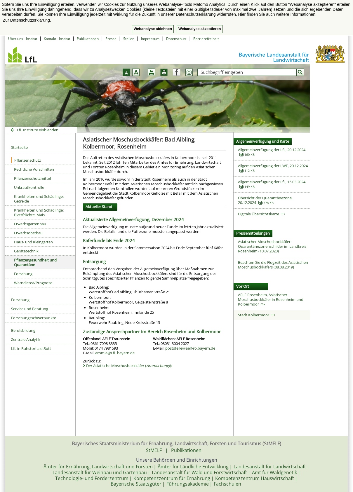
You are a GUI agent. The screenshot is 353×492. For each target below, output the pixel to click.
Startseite (19, 147)
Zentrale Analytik (25, 339)
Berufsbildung (23, 330)
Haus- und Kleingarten (33, 242)
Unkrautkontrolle (29, 187)
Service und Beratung (29, 308)
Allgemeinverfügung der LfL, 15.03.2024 (271, 181)
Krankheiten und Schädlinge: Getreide (39, 199)
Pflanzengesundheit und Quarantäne (35, 262)
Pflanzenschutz (26, 160)
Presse (110, 38)
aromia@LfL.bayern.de (115, 352)
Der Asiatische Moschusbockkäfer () (129, 365)
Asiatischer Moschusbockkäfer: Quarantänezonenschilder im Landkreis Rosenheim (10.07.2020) (272, 246)
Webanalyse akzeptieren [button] (199, 29)
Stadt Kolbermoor (256, 314)
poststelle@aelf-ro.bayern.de (190, 348)
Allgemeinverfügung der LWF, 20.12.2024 (273, 165)
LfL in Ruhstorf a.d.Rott (31, 348)
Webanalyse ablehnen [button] (153, 29)
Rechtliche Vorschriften (34, 169)
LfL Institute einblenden (37, 130)
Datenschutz (176, 38)
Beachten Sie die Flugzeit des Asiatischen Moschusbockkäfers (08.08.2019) (273, 265)
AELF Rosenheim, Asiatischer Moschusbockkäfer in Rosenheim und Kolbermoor (270, 299)
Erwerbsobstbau (28, 232)
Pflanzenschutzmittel (32, 178)
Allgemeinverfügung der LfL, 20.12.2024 (271, 149)
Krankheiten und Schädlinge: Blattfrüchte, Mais (39, 212)
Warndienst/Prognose (33, 282)
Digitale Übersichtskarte (261, 214)
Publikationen (88, 38)
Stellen (128, 38)
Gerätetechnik (26, 251)
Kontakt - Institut (57, 38)
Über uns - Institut (22, 38)
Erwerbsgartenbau (30, 223)
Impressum (150, 38)
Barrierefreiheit (206, 38)
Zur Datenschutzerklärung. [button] (27, 20)
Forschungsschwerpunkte (33, 317)
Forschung (23, 273)
